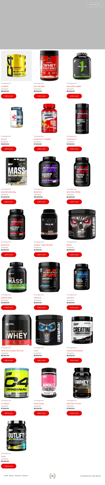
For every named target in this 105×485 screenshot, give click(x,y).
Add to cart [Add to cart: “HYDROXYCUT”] (75, 150)
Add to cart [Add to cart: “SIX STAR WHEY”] (42, 96)
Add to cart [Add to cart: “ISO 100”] (9, 150)
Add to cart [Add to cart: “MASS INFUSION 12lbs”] (9, 203)
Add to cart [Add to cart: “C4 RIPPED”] (9, 96)
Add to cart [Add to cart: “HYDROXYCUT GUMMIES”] (42, 150)
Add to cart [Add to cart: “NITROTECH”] (9, 256)
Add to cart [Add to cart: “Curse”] (42, 363)
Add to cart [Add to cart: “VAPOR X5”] (42, 310)
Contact (27, 479)
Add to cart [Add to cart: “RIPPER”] (75, 256)
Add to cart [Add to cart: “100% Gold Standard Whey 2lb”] (9, 363)
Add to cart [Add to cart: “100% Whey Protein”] (75, 416)
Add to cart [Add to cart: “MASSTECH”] (42, 203)
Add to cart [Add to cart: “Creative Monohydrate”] (75, 363)
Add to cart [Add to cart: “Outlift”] (9, 469)
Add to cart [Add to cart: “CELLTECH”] (75, 310)
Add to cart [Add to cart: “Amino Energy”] (42, 416)
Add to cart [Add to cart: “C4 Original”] (9, 416)
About (12, 479)
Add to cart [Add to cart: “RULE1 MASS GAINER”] (75, 96)
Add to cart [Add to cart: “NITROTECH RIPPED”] (75, 203)
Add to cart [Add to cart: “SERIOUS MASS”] (9, 310)
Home (6, 479)
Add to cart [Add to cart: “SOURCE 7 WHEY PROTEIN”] (42, 256)
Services (19, 479)
